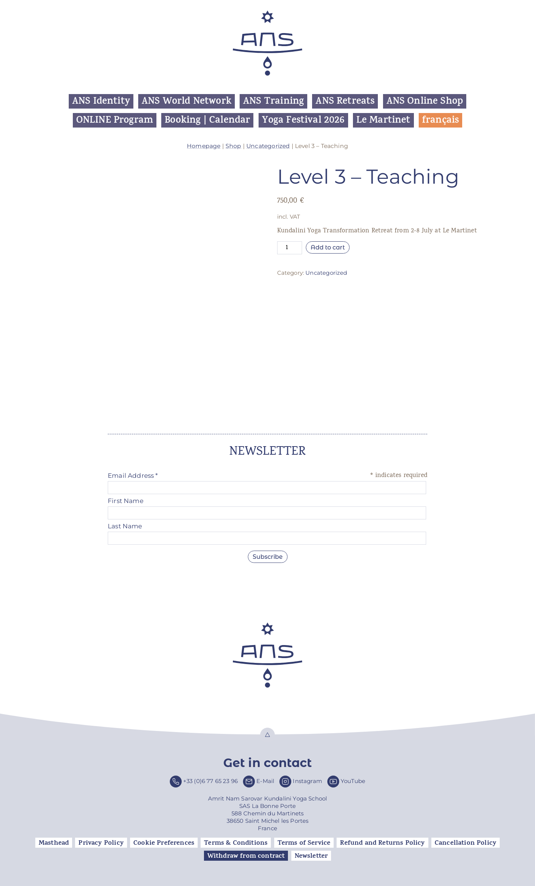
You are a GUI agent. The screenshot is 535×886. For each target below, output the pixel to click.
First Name (125, 501)
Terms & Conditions (236, 843)
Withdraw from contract (246, 856)
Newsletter (311, 856)
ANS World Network (186, 101)
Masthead (54, 843)
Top (267, 735)
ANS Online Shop (424, 101)
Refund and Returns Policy (382, 843)
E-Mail (265, 780)
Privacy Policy (100, 843)
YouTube (353, 780)
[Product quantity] (289, 247)
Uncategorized (268, 145)
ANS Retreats (344, 101)
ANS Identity (101, 101)
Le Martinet (383, 120)
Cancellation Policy (465, 843)
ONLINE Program (114, 120)
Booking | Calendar (207, 120)
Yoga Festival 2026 (303, 120)
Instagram (307, 780)
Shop (233, 145)
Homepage (203, 145)
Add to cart (328, 247)
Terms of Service (304, 843)
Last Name (125, 526)
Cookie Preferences (163, 843)
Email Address (133, 475)
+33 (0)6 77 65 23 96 (210, 780)
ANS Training (273, 101)
